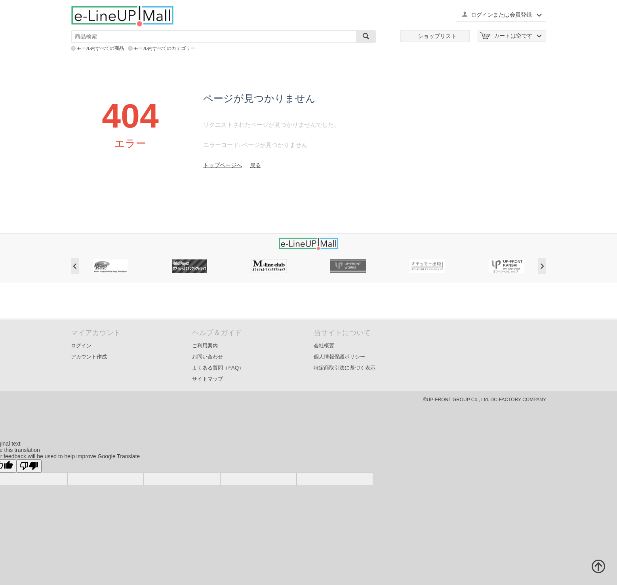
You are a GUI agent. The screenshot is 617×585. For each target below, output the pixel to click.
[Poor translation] (29, 466)
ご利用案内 (205, 346)
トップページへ (222, 165)
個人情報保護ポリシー (339, 357)
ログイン (81, 346)
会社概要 (324, 346)
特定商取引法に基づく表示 (344, 368)
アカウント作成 (89, 357)
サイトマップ (207, 379)
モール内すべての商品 (100, 48)
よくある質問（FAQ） (218, 368)
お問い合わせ (207, 357)
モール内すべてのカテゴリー (164, 48)
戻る (255, 165)
